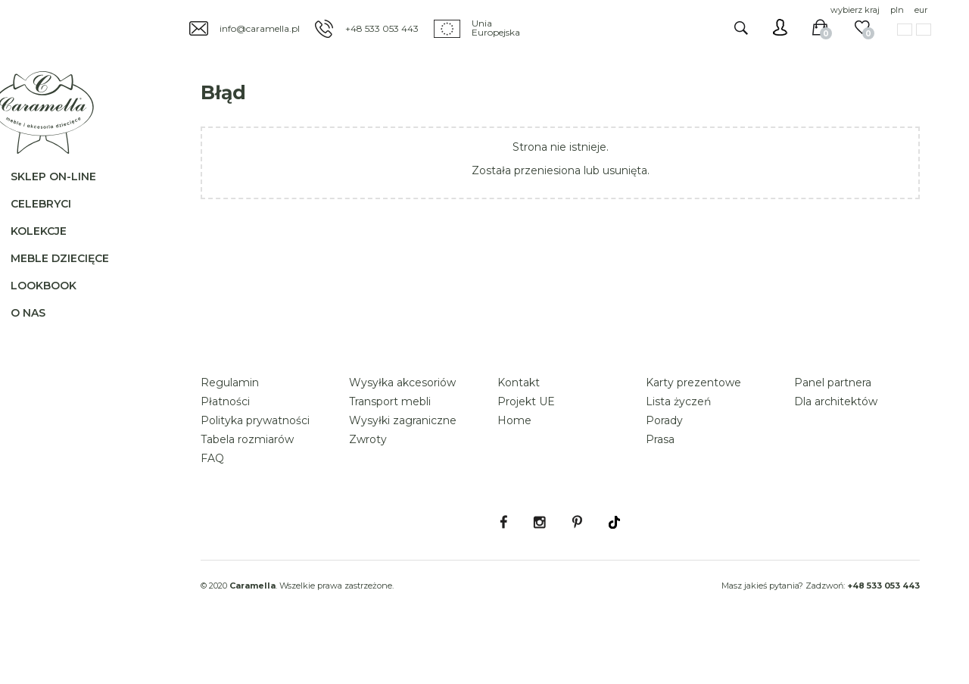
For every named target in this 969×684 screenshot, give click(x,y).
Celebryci (53, 226)
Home (514, 463)
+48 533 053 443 (382, 28)
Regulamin (230, 425)
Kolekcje (51, 253)
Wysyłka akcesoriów (402, 425)
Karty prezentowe (693, 425)
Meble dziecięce (72, 280)
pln (897, 10)
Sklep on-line (65, 198)
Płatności (225, 444)
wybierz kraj (855, 10)
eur (920, 10)
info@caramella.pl (260, 28)
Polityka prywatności (255, 463)
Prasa (660, 482)
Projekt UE (526, 444)
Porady (664, 463)
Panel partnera (832, 425)
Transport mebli (390, 444)
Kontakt (518, 425)
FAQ (212, 501)
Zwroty (368, 482)
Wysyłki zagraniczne (402, 463)
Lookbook (56, 307)
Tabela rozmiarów (247, 482)
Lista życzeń (678, 444)
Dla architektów (835, 444)
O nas (40, 335)
